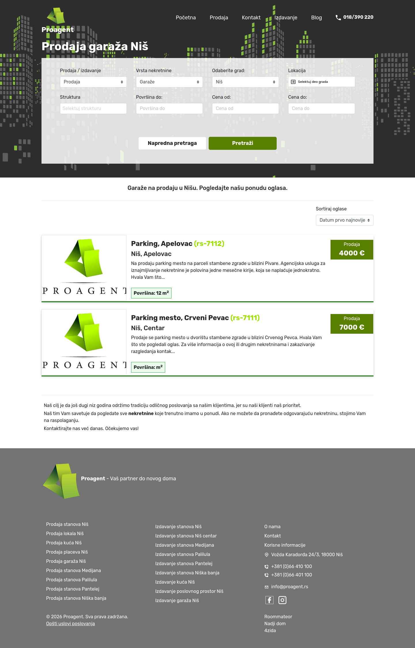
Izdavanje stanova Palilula (182, 554)
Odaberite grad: (228, 70)
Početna (186, 17)
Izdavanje (285, 17)
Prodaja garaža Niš (66, 561)
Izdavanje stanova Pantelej (183, 563)
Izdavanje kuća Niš (175, 582)
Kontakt (251, 17)
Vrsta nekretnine (153, 70)
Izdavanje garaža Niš (177, 600)
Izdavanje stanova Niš (178, 526)
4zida (270, 630)
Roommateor (278, 616)
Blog (316, 17)
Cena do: (297, 97)
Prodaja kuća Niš (64, 543)
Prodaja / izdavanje (80, 70)
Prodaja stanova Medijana (73, 570)
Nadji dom (275, 623)
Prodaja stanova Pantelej (72, 589)
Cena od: (221, 97)
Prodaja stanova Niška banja (76, 598)
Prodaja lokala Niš (65, 533)
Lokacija (297, 70)
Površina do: (149, 97)
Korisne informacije (284, 545)
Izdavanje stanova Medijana (184, 545)
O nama (272, 526)
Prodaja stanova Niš (67, 524)
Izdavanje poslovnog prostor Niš (189, 591)
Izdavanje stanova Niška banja (187, 573)
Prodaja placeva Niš (67, 552)
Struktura (70, 97)
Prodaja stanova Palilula (71, 579)
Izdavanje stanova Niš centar (186, 536)
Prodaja (219, 17)
